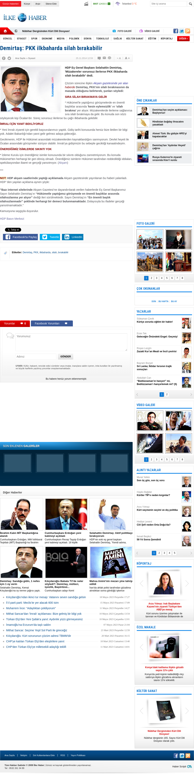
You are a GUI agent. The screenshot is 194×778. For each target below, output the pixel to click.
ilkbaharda (45, 252)
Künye (27, 4)
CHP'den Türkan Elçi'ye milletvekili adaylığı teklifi (36, 646)
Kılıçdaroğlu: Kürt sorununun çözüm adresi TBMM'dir (38, 635)
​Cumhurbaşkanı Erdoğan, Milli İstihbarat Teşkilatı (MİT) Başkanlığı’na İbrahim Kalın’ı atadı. (21, 537)
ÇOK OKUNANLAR (148, 288)
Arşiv (37, 4)
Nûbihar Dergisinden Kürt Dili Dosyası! (46, 31)
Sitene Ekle (51, 4)
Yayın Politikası (78, 755)
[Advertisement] (66, 290)
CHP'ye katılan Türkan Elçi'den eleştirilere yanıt (35, 641)
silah (54, 252)
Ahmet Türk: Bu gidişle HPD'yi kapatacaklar (169, 135)
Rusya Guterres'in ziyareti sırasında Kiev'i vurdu (167, 159)
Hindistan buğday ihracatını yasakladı (168, 123)
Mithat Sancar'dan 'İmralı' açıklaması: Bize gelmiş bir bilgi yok (44, 613)
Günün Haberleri (11, 4)
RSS (62, 755)
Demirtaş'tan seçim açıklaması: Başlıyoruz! (170, 111)
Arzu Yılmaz (158, 508)
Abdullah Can (158, 381)
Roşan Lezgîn (158, 350)
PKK (35, 252)
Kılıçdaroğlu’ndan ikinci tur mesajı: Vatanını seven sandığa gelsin (46, 597)
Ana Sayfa (10, 755)
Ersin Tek (158, 335)
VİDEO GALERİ (146, 405)
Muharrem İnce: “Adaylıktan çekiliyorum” (31, 608)
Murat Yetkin (158, 479)
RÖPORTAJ (144, 563)
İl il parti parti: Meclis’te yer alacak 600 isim (32, 602)
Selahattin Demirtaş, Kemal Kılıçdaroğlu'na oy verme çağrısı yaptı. (21, 586)
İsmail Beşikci (158, 538)
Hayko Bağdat (158, 494)
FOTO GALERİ (145, 223)
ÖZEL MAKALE (146, 627)
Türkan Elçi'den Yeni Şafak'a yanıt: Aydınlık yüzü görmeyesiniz (44, 619)
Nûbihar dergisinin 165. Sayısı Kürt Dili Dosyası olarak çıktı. (164, 736)
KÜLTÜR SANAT (147, 691)
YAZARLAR (144, 311)
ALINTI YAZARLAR (149, 470)
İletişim (23, 755)
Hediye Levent (158, 523)
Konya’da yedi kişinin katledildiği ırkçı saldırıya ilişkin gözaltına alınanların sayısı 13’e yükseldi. (164, 674)
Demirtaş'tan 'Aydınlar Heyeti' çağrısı (169, 147)
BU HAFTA (163, 301)
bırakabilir (63, 252)
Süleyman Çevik (158, 320)
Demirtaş (27, 252)
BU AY (174, 301)
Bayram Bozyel (158, 366)
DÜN (154, 301)
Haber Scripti (179, 766)
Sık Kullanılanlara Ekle (44, 755)
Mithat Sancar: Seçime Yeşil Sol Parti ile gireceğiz (36, 630)
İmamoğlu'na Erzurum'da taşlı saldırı (28, 624)
